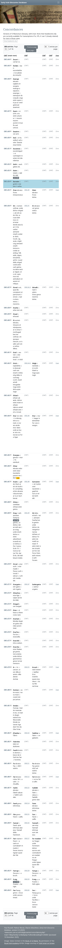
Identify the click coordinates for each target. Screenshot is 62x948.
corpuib (16, 98)
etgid (19, 241)
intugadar (16, 385)
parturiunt (17, 294)
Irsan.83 (58, 584)
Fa (14, 763)
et (20, 84)
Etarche (16, 647)
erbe (14, 310)
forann (34, 560)
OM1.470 (7, 564)
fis (15, 460)
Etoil (15, 352)
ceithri (15, 229)
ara (14, 425)
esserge (16, 88)
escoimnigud (17, 151)
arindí (21, 407)
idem (15, 744)
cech (20, 795)
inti (18, 158)
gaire (18, 587)
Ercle (14, 548)
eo (22, 690)
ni (13, 102)
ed (38, 493)
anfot (15, 260)
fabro (34, 735)
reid (33, 670)
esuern (15, 120)
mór (19, 697)
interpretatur (18, 195)
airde (18, 425)
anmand (16, 232)
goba (17, 623)
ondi (14, 430)
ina (17, 334)
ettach (34, 515)
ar (18, 102)
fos (14, 634)
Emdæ (15, 706)
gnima (19, 267)
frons (15, 192)
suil (20, 140)
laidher (36, 672)
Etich (15, 363)
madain (37, 855)
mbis (14, 626)
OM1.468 (7, 502)
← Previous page (31, 47)
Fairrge (16, 871)
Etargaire (16, 584)
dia (21, 158)
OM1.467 (7, 482)
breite (20, 750)
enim (15, 100)
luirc (14, 186)
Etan (15, 190)
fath (14, 757)
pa (16, 102)
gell (21, 482)
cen (14, 134)
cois (36, 423)
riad (20, 297)
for (21, 435)
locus (21, 893)
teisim (15, 173)
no (37, 779)
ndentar (16, 160)
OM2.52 (26, 777)
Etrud (15, 564)
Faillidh (35, 788)
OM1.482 (7, 733)
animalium (17, 279)
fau (14, 766)
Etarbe (15, 308)
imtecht (18, 75)
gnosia (15, 457)
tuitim (38, 484)
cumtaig (16, 377)
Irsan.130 (59, 890)
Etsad (15, 314)
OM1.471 (7, 584)
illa (18, 290)
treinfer (35, 677)
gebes (15, 167)
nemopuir (16, 95)
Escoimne (16, 149)
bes (14, 334)
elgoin (17, 272)
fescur (15, 571)
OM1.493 (7, 879)
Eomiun (16, 690)
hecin (15, 612)
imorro (20, 850)
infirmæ (35, 830)
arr (14, 227)
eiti (18, 213)
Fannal (15, 823)
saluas (20, 792)
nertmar (35, 686)
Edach (34, 370)
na (14, 269)
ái (22, 225)
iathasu (35, 534)
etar (14, 649)
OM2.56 (26, 823)
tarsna (34, 532)
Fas (14, 890)
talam (15, 598)
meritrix (35, 297)
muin (17, 692)
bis (18, 757)
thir (16, 215)
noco (15, 220)
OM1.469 (7, 513)
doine (19, 145)
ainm (34, 539)
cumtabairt (17, 846)
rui (35, 779)
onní (33, 486)
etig (14, 375)
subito (15, 768)
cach (14, 267)
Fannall (35, 823)
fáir (17, 855)
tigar (16, 437)
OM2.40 (26, 190)
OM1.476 (7, 632)
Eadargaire (36, 584)
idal (21, 555)
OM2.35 (26, 667)
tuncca (15, 551)
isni (38, 551)
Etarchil (16, 641)
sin (39, 520)
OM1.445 (7, 66)
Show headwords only (10, 41)
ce (19, 215)
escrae (15, 435)
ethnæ (15, 507)
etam (19, 402)
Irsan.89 (58, 667)
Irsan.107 (59, 190)
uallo (35, 781)
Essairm (16, 131)
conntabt (36, 853)
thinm (21, 612)
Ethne (15, 502)
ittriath (37, 548)
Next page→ (31, 50)
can (18, 370)
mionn (38, 555)
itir (21, 598)
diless (15, 348)
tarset (15, 724)
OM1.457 (7, 287)
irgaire (18, 589)
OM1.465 (7, 455)
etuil (14, 359)
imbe (21, 373)
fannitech (16, 835)
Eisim (15, 170)
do (14, 75)
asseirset (16, 107)
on (39, 735)
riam (19, 615)
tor (18, 416)
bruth (15, 875)
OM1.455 (7, 190)
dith (18, 218)
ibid (14, 478)
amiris (15, 674)
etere (16, 299)
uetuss (15, 128)
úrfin (14, 113)
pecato (15, 357)
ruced (20, 260)
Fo (38, 537)
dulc (37, 546)
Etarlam (16, 619)
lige (18, 595)
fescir (15, 841)
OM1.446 (7, 79)
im (14, 692)
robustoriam (17, 493)
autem (15, 123)
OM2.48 (26, 482)
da (14, 600)
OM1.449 (7, 131)
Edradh (35, 287)
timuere (16, 325)
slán (14, 797)
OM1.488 (7, 803)
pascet (15, 475)
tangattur (36, 529)
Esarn (15, 111)
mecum (15, 341)
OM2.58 (26, 871)
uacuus (19, 895)
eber (18, 471)
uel (37, 768)
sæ (20, 527)
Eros (33, 674)
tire (19, 717)
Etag (15, 513)
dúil (21, 359)
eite (21, 416)
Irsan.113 (59, 690)
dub (14, 727)
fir (17, 667)
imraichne (16, 258)
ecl (15, 158)
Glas (14, 729)
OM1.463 (7, 395)
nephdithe (16, 366)
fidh (33, 884)
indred (15, 717)
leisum (15, 558)
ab (19, 398)
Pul (14, 546)
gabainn (35, 738)
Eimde (15, 722)
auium (15, 281)
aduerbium (17, 539)
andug (15, 253)
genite (36, 522)
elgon (19, 255)
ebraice (15, 81)
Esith (15, 164)
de (33, 548)
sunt (33, 832)
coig (14, 243)
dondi (15, 225)
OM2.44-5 (27, 363)
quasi (34, 679)
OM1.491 (7, 838)
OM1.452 (7, 164)
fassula (19, 142)
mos (14, 276)
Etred (15, 287)
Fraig (15, 879)
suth (14, 566)
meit (14, 423)
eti (20, 337)
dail (20, 173)
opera (19, 100)
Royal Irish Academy (11, 943)
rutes (15, 615)
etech (19, 532)
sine (18, 355)
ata (16, 432)
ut (19, 522)
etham (15, 398)
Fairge (34, 871)
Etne (15, 610)
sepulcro (16, 91)
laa (21, 66)
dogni (21, 621)
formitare (35, 846)
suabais (19, 73)
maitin (15, 848)
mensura (16, 663)
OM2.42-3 (27, 287)
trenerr (38, 670)
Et (33, 206)
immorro (16, 248)
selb (14, 344)
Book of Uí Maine (31, 941)
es (19, 62)
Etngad (16, 604)
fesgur (37, 841)
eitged (20, 210)
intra (14, 643)
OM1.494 (7, 890)
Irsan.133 (59, 733)
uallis (21, 817)
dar (19, 525)
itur (20, 430)
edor (20, 468)
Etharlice (16, 593)
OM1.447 (7, 111)
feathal (35, 520)
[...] (18, 478)
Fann (34, 803)
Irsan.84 (58, 482)
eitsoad (16, 316)
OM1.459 (7, 314)
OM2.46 (26, 416)
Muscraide (17, 720)
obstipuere (17, 327)
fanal (15, 825)
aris (39, 850)
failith (16, 795)
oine (19, 410)
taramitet (35, 489)
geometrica (17, 659)
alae (21, 828)
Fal (14, 777)
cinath (15, 234)
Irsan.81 (58, 416)
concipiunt (17, 292)
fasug (18, 890)
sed (16, 125)
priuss (18, 699)
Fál (19, 779)
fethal (15, 518)
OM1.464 (7, 416)
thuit (17, 484)
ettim (15, 491)
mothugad (17, 332)
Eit (14, 206)
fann (38, 553)
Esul (14, 138)
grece (37, 208)
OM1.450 (7, 137)
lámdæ (15, 621)
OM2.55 (26, 814)
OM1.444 (7, 59)
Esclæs (15, 66)
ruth (21, 576)
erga (21, 98)
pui (14, 699)
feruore (16, 873)
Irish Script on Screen (46, 943)
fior (35, 551)
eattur (36, 587)
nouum (19, 118)
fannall (19, 830)
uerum (15, 670)
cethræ (15, 208)
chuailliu (16, 784)
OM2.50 (26, 733)
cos (19, 432)
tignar (38, 862)
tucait (15, 239)
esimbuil (16, 462)
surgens (16, 86)
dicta (15, 389)
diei (38, 864)
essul (15, 145)
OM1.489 (7, 814)
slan (38, 800)
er (20, 672)
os (14, 695)
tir (14, 489)
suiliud (15, 140)
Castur (18, 546)
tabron (15, 407)
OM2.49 (26, 513)
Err (34, 667)
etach (15, 373)
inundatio (16, 473)
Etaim (15, 482)
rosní (15, 218)
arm (17, 134)
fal (39, 779)
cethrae (16, 337)
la (15, 73)
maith (34, 541)
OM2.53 (26, 788)
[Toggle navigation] (58, 2)
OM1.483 (7, 741)
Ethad (15, 395)
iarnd (19, 626)
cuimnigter (17, 156)
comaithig (18, 489)
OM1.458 (7, 308)
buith (20, 486)
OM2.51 (26, 763)
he (18, 227)
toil (14, 355)
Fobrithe (16, 742)
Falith (15, 788)
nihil (19, 766)
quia (18, 274)
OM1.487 (7, 788)
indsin (20, 558)
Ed (33, 513)
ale (37, 832)
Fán (14, 814)
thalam (19, 649)
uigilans (16, 84)
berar (15, 755)
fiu (21, 138)
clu (39, 681)
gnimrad (16, 105)
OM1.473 (7, 604)
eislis (14, 255)
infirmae (16, 828)
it (16, 227)
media (18, 578)
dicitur (15, 210)
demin (15, 677)
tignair (15, 853)
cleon (34, 681)
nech (20, 164)
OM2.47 (26, 584)
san (33, 825)
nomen (19, 206)
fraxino (15, 884)
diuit (16, 236)
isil (18, 598)
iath (19, 513)
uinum (19, 116)
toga (15, 387)
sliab (17, 600)
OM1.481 (7, 705)
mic (15, 713)
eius (14, 830)
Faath (15, 750)
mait (21, 713)
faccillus (35, 900)
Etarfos (16, 632)
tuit (33, 493)
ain (15, 213)
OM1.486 (7, 777)
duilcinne (16, 746)
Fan (33, 814)
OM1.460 (7, 320)
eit (15, 274)
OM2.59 (26, 879)
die (14, 580)
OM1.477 (7, 640)
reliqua (15, 284)
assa (19, 225)
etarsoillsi (16, 637)
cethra (16, 346)
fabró (15, 735)
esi (20, 184)
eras (38, 679)
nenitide (35, 366)
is (15, 330)
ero (18, 113)
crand (15, 697)
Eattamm (36, 482)
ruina (15, 779)
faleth (15, 792)
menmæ (18, 710)
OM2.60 (26, 890)
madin (15, 569)
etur (14, 428)
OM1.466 (7, 466)
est (18, 276)
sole (14, 142)
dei (18, 555)
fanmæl (35, 828)
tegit (15, 392)
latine (34, 197)
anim (19, 265)
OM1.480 (7, 690)
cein (20, 623)
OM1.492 (7, 871)
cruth (15, 380)
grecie (17, 651)
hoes (17, 760)
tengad (18, 606)
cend (20, 102)
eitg (19, 262)
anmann (16, 515)
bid (21, 708)
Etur (14, 416)
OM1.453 (7, 170)
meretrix (16, 304)
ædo (14, 400)
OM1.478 (7, 647)
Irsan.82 (58, 363)
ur (14, 118)
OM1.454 (7, 181)
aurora (34, 850)
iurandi (15, 541)
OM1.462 (7, 363)
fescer (15, 850)
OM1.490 (7, 823)
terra (15, 654)
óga (19, 724)
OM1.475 (7, 619)
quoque (16, 339)
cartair (15, 62)
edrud (15, 576)
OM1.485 (7, 763)
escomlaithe (17, 70)
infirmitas (16, 806)
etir (14, 578)
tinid (14, 628)
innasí (15, 897)
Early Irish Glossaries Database (14, 2)
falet (34, 792)
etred (15, 297)
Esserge (16, 79)
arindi (15, 382)
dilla (17, 672)
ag (19, 239)
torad (19, 412)
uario (15, 843)
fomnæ (15, 708)
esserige (16, 93)
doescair (17, 368)
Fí (37, 544)
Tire (17, 727)
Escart (15, 59)
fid (21, 884)
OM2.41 (26, 206)
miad (34, 544)
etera (15, 301)
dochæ (15, 679)
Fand (15, 803)
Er (14, 667)
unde (21, 208)
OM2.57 (26, 838)
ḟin (14, 125)
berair (15, 498)
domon (17, 753)
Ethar (15, 466)
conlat (20, 234)
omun (18, 330)
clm (19, 643)
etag (17, 530)
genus (15, 509)
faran (15, 817)
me (19, 475)
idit (33, 498)
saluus (34, 795)
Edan (34, 190)
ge (14, 651)
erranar (15, 222)
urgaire (35, 589)
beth (36, 496)
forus (34, 553)
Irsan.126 (59, 777)
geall (34, 491)
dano (18, 428)
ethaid (15, 410)
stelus (34, 210)
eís (19, 167)
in (22, 156)
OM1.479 (7, 667)
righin (37, 884)
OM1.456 (7, 206)
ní (19, 123)
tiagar (36, 418)
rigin (14, 886)
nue (21, 123)
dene (17, 269)
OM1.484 (7, 750)
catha (19, 186)
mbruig (18, 418)
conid (15, 265)
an (14, 527)
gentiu (15, 522)
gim (15, 184)
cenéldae (16, 504)
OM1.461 (7, 352)
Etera (34, 294)
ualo (14, 781)
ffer (35, 684)
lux (17, 634)
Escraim (16, 181)
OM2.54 (26, 803)
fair (20, 757)
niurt (20, 496)
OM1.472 (7, 593)
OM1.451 (7, 148)
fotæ (18, 729)
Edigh (34, 363)
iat (40, 515)
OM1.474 (7, 610)
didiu (15, 262)
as (20, 213)
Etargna (16, 455)
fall (20, 253)
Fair (14, 839)
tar (19, 551)
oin (21, 344)
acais (15, 241)
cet (33, 208)
